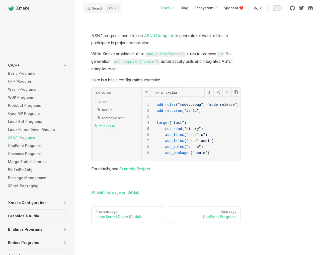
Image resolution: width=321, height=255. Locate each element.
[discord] (310, 8)
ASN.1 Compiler (159, 35)
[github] (292, 8)
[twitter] (301, 8)
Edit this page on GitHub (115, 192)
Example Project (134, 168)
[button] (37, 65)
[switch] (277, 8)
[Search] (102, 8)
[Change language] (258, 8)
